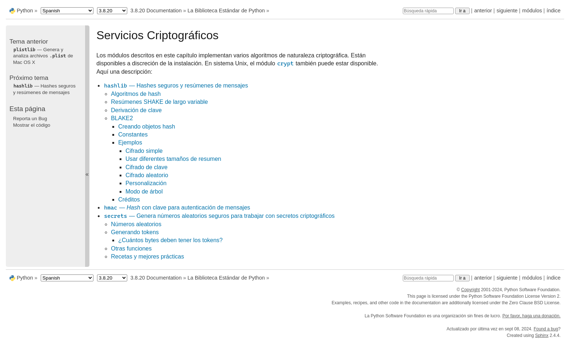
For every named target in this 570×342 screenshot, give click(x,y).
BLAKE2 (122, 118)
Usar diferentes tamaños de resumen (173, 159)
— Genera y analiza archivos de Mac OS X (43, 56)
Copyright (470, 289)
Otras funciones (131, 248)
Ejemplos (130, 142)
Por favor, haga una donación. (531, 315)
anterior (483, 10)
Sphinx (542, 335)
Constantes (133, 134)
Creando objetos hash (146, 126)
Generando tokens (135, 232)
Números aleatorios (136, 224)
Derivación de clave (136, 110)
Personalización (145, 183)
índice (554, 10)
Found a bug (546, 328)
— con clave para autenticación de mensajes (177, 207)
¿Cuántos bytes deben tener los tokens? (170, 240)
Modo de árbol (143, 191)
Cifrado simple (143, 151)
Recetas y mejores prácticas (147, 256)
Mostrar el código (31, 125)
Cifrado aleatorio (146, 175)
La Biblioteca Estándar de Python (226, 10)
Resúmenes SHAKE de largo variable (159, 102)
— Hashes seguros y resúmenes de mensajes (176, 85)
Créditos (129, 199)
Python (25, 10)
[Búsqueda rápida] (428, 11)
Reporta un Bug (30, 118)
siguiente (507, 10)
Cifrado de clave (146, 167)
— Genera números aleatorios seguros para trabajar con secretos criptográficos (219, 216)
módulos (532, 10)
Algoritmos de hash (136, 94)
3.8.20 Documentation (156, 10)
